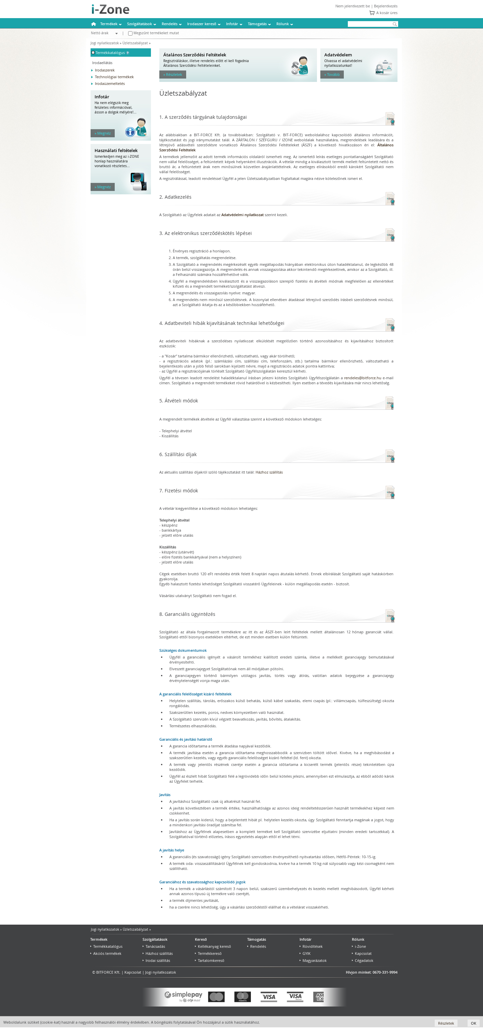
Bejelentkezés (385, 5)
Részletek (446, 1023)
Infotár (232, 23)
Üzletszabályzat (135, 43)
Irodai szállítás (156, 960)
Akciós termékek (105, 953)
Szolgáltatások (139, 23)
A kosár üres (386, 12)
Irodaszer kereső (201, 23)
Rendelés (169, 23)
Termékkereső (208, 953)
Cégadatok (362, 960)
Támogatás (257, 23)
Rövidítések (311, 946)
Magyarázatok (313, 960)
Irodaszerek (105, 69)
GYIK (305, 953)
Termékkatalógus (106, 946)
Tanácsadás (154, 946)
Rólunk (282, 23)
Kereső (201, 939)
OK (473, 1023)
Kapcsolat (362, 953)
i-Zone (359, 946)
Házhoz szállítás (269, 472)
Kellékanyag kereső (213, 946)
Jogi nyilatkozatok (105, 43)
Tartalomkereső (209, 960)
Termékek (108, 23)
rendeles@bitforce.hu (362, 377)
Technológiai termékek (114, 76)
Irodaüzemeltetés (110, 83)
